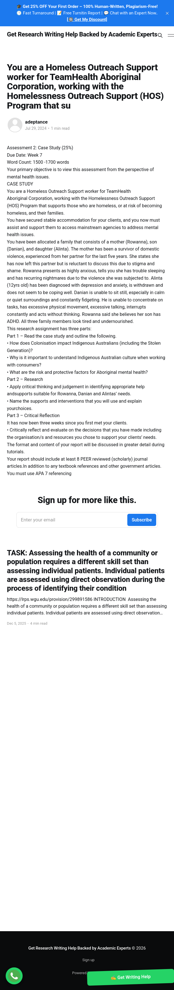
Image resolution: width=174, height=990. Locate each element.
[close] (167, 13)
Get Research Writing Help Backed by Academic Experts (82, 35)
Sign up (88, 960)
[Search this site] (160, 35)
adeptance (36, 122)
